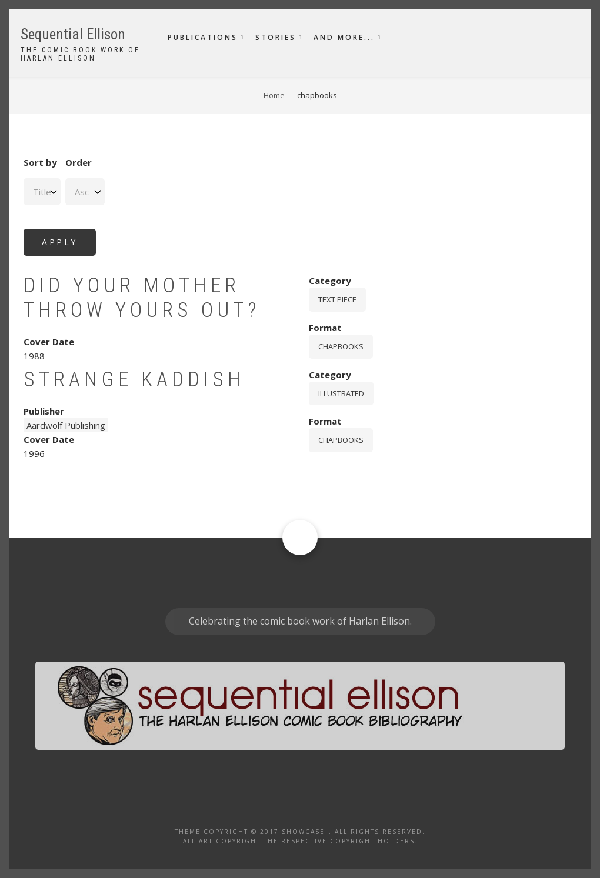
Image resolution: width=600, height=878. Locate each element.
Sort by (40, 162)
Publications (203, 37)
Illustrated (341, 393)
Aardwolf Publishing (65, 425)
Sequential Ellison (73, 34)
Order (78, 162)
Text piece (337, 299)
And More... (344, 37)
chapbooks (341, 346)
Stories (275, 37)
